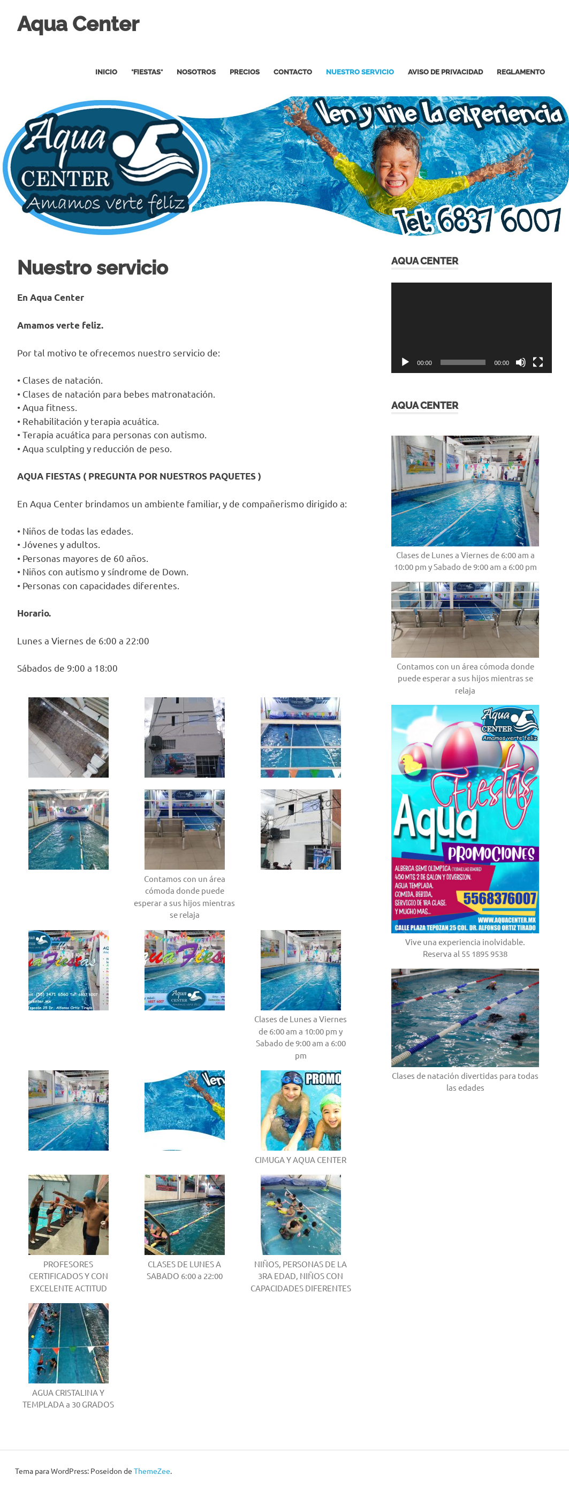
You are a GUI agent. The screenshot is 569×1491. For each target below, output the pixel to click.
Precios (245, 72)
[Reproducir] (405, 361)
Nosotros (196, 72)
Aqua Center (78, 24)
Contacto (293, 72)
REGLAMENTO (521, 72)
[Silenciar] (520, 361)
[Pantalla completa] (538, 361)
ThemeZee (152, 1470)
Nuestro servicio (360, 72)
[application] (471, 327)
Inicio (106, 72)
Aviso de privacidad (445, 72)
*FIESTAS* (147, 72)
